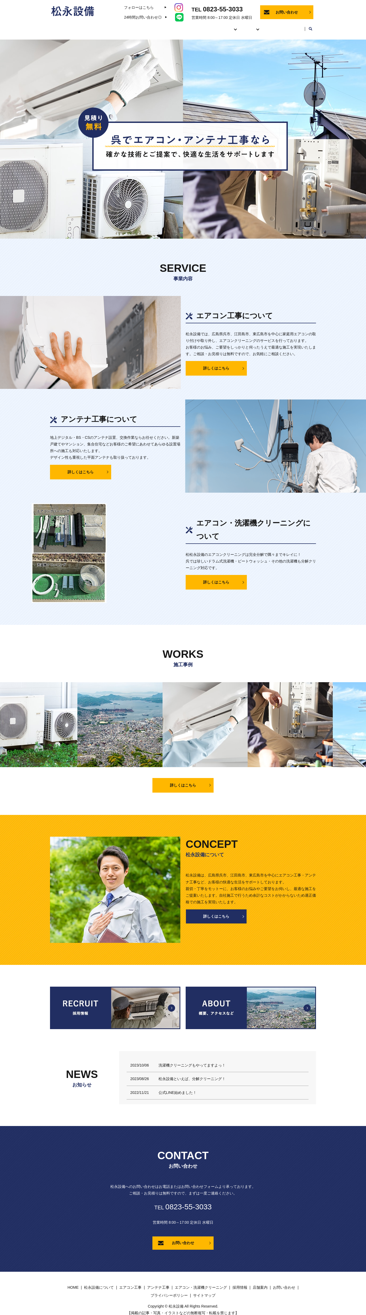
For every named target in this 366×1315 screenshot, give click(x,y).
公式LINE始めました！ (178, 1087)
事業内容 (213, 26)
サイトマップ (204, 1290)
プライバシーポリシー (169, 1290)
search (310, 27)
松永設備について (180, 26)
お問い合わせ (287, 12)
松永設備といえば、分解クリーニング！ (192, 1074)
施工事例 (239, 26)
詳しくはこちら (216, 363)
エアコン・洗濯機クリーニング (201, 1282)
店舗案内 (291, 26)
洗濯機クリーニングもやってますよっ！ (192, 1060)
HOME (148, 26)
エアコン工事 (130, 1282)
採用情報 (265, 26)
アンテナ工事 (158, 1282)
